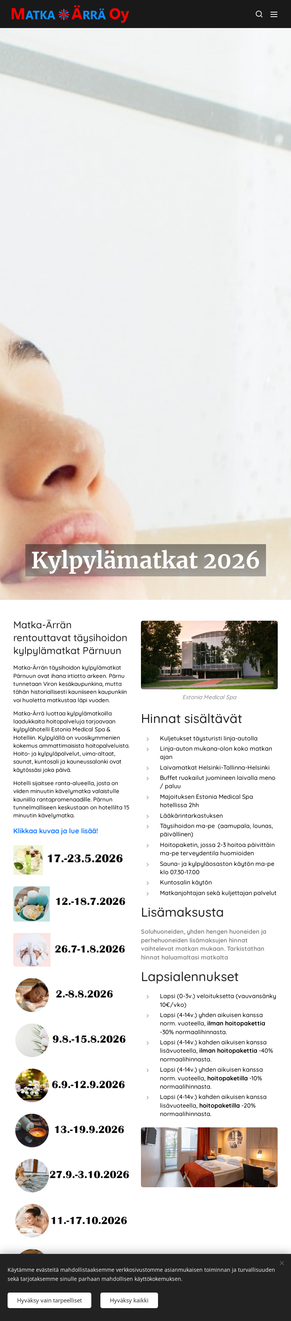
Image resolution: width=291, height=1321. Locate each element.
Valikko (274, 14)
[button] (258, 14)
